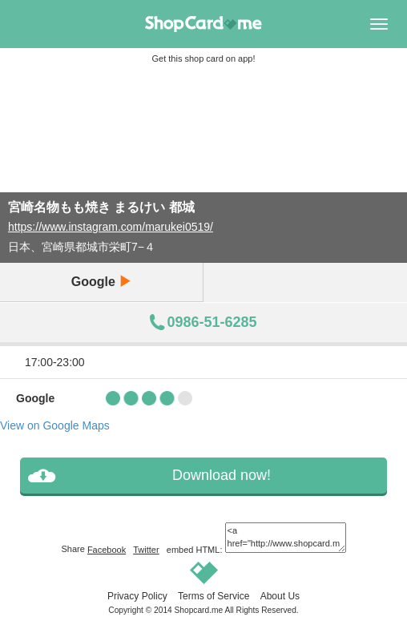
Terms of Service (213, 596)
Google (101, 281)
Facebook (106, 549)
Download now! (221, 475)
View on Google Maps (55, 425)
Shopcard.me (199, 610)
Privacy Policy (137, 596)
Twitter (146, 549)
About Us (280, 596)
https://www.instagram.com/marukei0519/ (110, 226)
